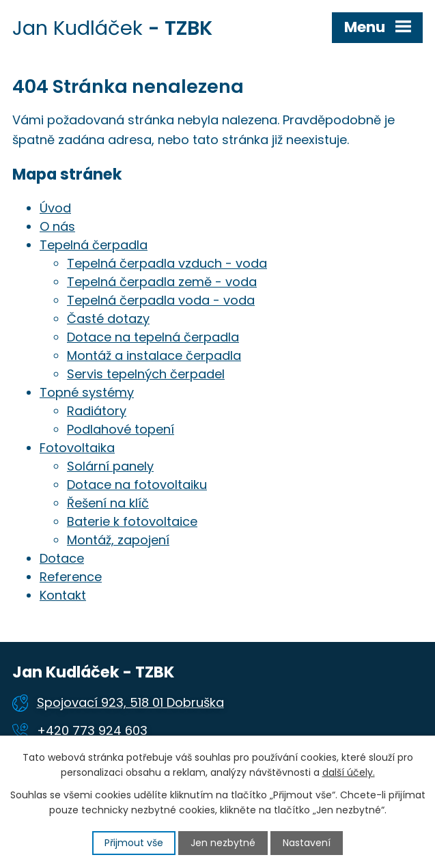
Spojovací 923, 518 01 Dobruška (130, 702)
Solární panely (110, 466)
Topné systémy (87, 392)
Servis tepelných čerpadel (146, 373)
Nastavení (307, 843)
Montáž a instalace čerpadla (154, 355)
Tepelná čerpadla (94, 244)
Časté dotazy (108, 318)
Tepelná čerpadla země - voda (162, 281)
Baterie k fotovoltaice (132, 521)
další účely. (348, 772)
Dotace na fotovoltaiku (137, 484)
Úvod (55, 207)
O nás (57, 226)
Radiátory (96, 410)
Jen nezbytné (223, 843)
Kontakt (63, 595)
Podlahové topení (120, 429)
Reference (71, 576)
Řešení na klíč (108, 503)
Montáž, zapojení (118, 539)
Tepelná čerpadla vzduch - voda (167, 263)
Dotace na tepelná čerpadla (153, 337)
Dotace (62, 558)
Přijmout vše (133, 843)
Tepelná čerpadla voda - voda (161, 300)
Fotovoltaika (77, 447)
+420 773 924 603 (92, 730)
